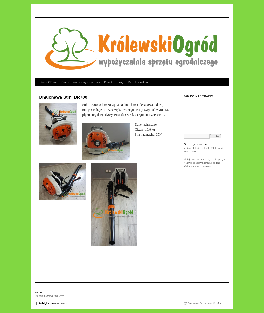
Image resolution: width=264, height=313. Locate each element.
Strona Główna (48, 82)
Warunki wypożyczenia (86, 82)
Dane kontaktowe (138, 82)
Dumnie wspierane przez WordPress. (206, 303)
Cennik (108, 82)
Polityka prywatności (53, 303)
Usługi (120, 82)
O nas (65, 82)
